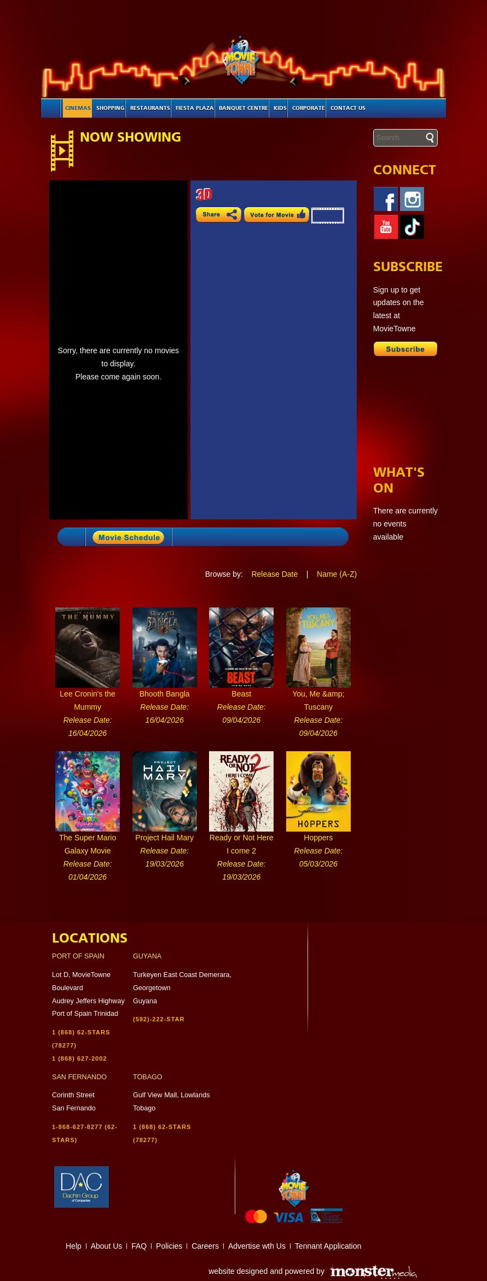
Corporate (308, 108)
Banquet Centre (243, 108)
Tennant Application (328, 1246)
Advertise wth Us (257, 1246)
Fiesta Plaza (195, 108)
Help (74, 1246)
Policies (169, 1246)
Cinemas (78, 108)
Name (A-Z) (337, 574)
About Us (107, 1246)
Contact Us (348, 108)
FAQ (139, 1246)
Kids (280, 108)
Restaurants (150, 108)
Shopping (110, 108)
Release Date (274, 574)
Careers (205, 1246)
